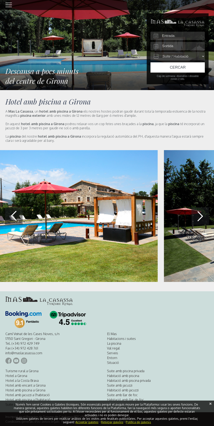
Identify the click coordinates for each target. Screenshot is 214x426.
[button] (200, 216)
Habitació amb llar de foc (125, 400)
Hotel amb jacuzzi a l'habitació (27, 395)
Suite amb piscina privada (125, 371)
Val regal (113, 348)
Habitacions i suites (121, 339)
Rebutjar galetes (112, 422)
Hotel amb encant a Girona (25, 385)
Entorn (112, 358)
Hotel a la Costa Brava (22, 380)
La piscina (114, 343)
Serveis (112, 353)
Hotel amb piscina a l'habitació (27, 400)
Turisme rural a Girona (21, 371)
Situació (113, 363)
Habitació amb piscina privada (129, 380)
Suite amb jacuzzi (119, 385)
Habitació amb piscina (123, 376)
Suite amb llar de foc (122, 395)
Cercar (178, 67)
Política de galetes (138, 422)
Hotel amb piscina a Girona (25, 390)
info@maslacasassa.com (23, 353)
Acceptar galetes (86, 422)
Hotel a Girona (16, 376)
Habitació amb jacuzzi (123, 390)
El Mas (112, 334)
